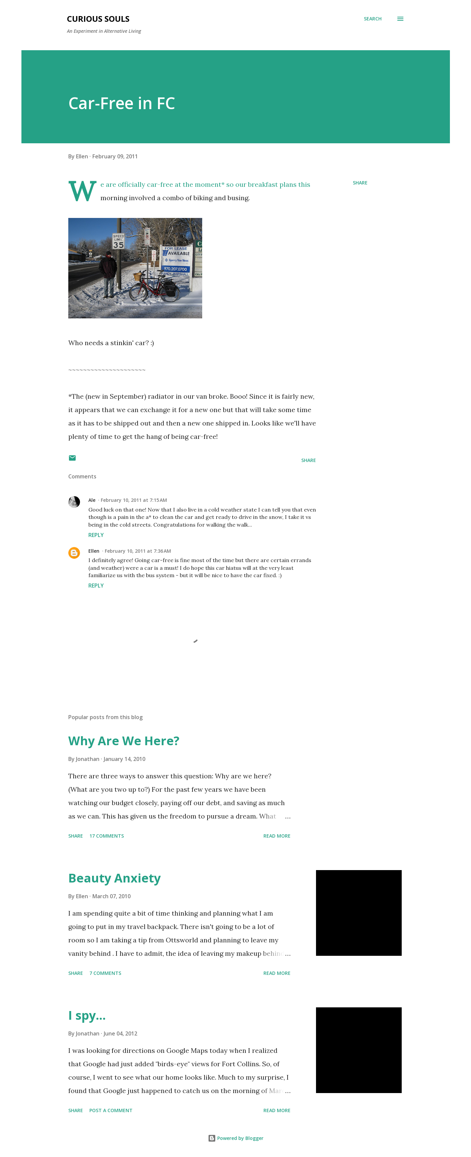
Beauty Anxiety (114, 878)
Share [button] (360, 182)
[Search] (373, 19)
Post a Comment (111, 1110)
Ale (91, 500)
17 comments (106, 836)
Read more (277, 836)
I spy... (87, 1015)
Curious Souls (98, 18)
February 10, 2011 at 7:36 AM (138, 551)
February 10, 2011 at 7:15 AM (134, 500)
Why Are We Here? (123, 740)
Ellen (93, 551)
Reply (96, 535)
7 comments (105, 973)
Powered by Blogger (235, 1138)
